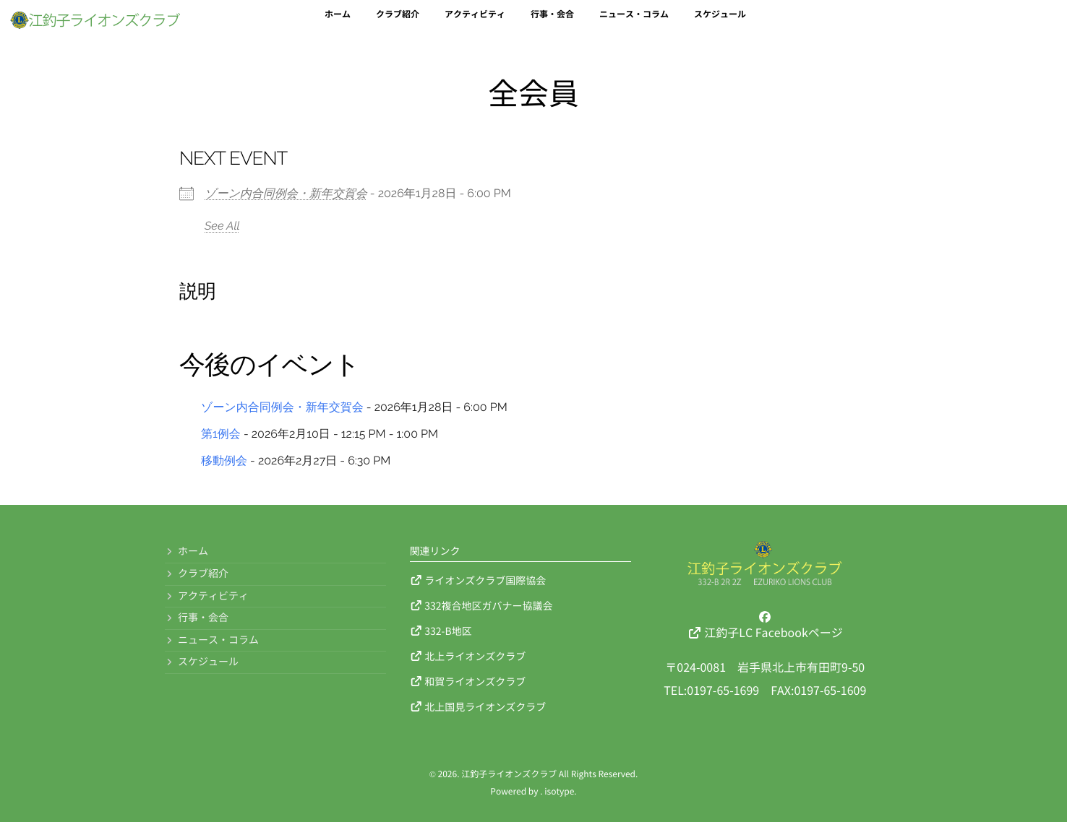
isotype (559, 791)
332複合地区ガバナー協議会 (481, 605)
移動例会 (224, 460)
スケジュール (720, 23)
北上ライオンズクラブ (468, 656)
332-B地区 (441, 631)
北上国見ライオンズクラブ (478, 706)
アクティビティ (475, 23)
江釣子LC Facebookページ (765, 625)
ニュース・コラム (634, 23)
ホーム (338, 23)
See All (222, 226)
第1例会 (221, 434)
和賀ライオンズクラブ (468, 681)
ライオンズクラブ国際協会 (478, 580)
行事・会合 (552, 23)
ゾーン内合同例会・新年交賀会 (286, 193)
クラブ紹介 (397, 23)
